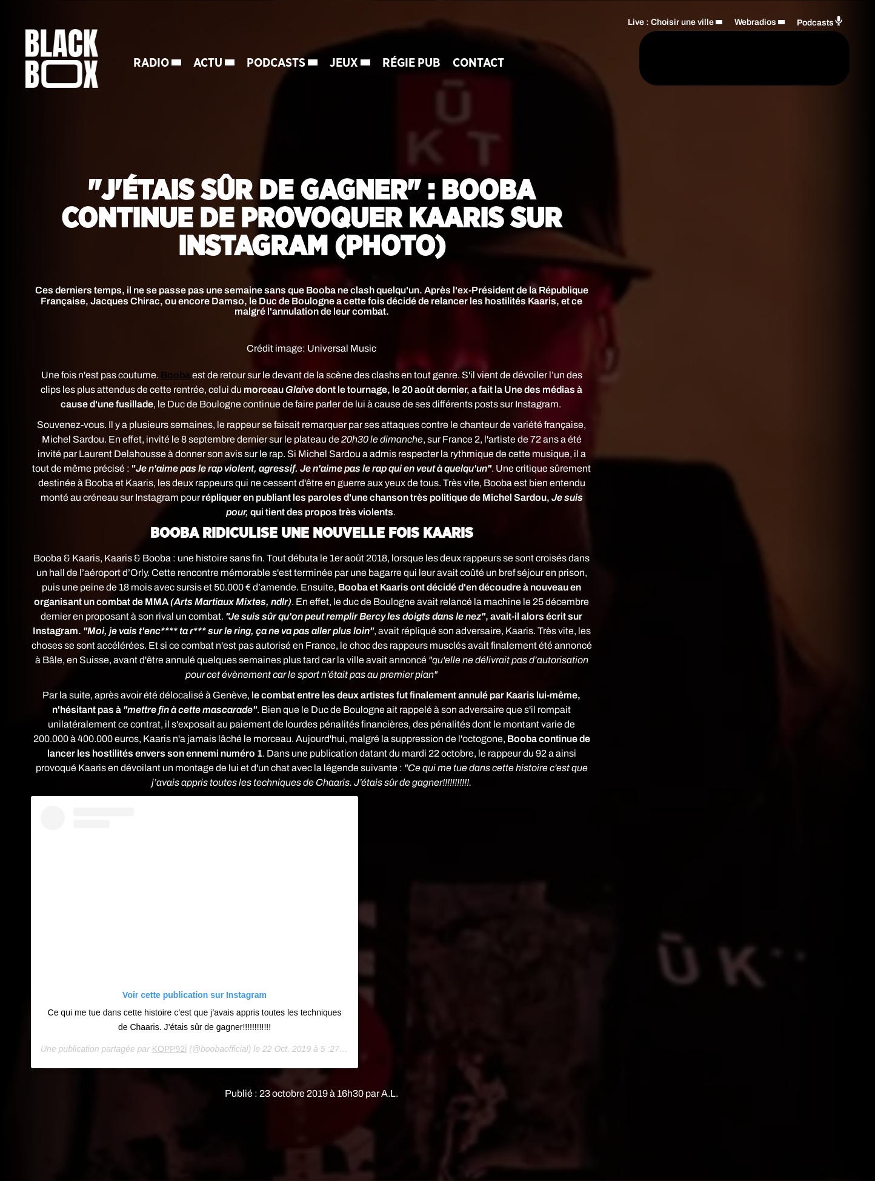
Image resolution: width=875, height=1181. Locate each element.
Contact (480, 64)
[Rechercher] (587, 58)
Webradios (755, 21)
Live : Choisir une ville (671, 21)
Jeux (345, 64)
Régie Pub (413, 64)
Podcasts (277, 64)
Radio (153, 64)
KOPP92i (169, 1049)
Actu (209, 64)
